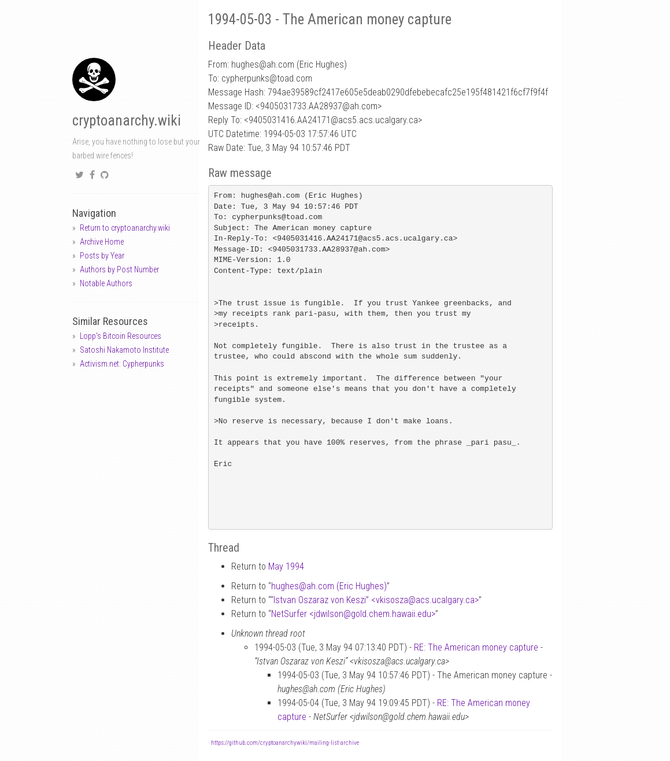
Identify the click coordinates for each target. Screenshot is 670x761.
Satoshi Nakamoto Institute (124, 349)
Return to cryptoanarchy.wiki (125, 227)
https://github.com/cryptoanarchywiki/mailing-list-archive (285, 743)
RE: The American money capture (476, 647)
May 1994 (286, 566)
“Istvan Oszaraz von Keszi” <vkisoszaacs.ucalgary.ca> (375, 599)
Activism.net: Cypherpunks (122, 363)
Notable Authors (106, 283)
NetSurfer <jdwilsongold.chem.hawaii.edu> (353, 613)
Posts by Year (102, 255)
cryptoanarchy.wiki (126, 120)
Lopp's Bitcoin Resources (120, 336)
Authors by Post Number (119, 269)
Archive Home (102, 241)
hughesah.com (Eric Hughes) (329, 586)
